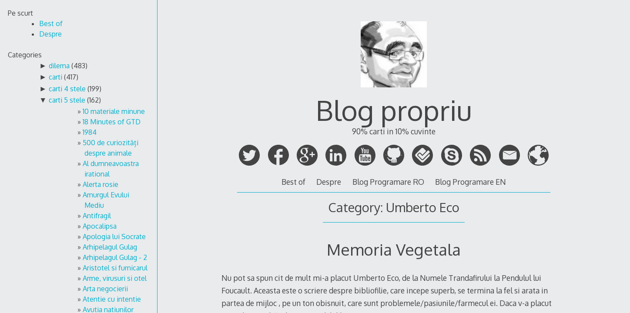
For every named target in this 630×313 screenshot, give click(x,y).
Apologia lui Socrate (114, 236)
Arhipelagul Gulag (110, 247)
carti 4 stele (67, 88)
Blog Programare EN (470, 181)
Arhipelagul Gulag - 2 (115, 257)
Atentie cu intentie (112, 299)
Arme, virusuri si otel (115, 278)
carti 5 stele (67, 100)
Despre (328, 181)
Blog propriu (394, 109)
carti (55, 77)
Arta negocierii (105, 288)
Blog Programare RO (388, 181)
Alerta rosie (100, 184)
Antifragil (97, 215)
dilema (59, 65)
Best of (293, 181)
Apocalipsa (100, 226)
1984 (90, 132)
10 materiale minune (114, 111)
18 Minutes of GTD (112, 121)
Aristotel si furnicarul (115, 267)
